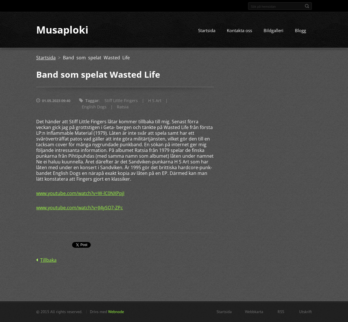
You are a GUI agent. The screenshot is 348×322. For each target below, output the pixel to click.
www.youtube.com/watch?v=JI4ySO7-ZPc (79, 208)
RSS (281, 311)
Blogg (300, 31)
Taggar (91, 101)
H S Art (154, 101)
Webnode (116, 311)
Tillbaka (48, 260)
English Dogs (94, 107)
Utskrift (305, 311)
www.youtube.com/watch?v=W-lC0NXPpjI (80, 193)
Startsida (206, 31)
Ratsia (123, 107)
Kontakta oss (239, 31)
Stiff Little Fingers (121, 101)
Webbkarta (254, 311)
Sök (307, 6)
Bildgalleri (273, 31)
